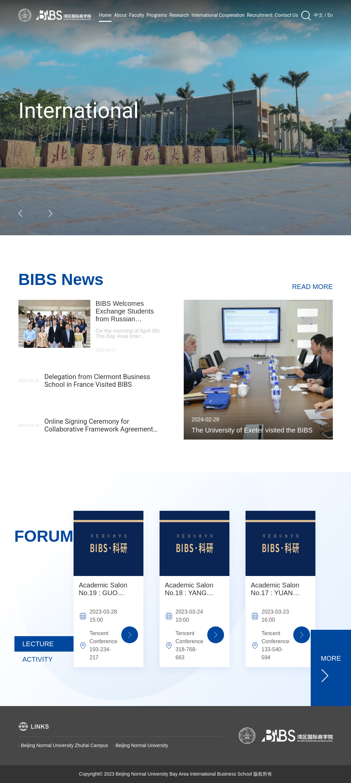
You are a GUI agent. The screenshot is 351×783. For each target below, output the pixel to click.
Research (179, 15)
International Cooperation (218, 15)
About (120, 15)
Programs (156, 15)
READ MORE (312, 286)
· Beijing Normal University (140, 745)
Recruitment (259, 15)
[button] (20, 213)
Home (105, 15)
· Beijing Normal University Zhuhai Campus (63, 745)
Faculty (136, 15)
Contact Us (286, 15)
